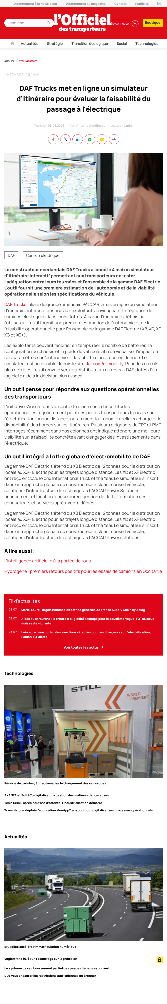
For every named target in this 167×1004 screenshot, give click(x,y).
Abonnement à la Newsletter (35, 4)
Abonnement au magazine (86, 4)
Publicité (142, 4)
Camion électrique (43, 255)
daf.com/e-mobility (104, 364)
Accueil (9, 61)
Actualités (29, 43)
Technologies (146, 43)
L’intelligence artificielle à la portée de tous (47, 561)
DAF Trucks (15, 305)
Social (122, 43)
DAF (11, 255)
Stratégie (55, 43)
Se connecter (120, 23)
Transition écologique (90, 43)
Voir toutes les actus (81, 647)
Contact (120, 4)
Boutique (152, 22)
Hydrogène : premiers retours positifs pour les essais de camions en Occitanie (83, 571)
